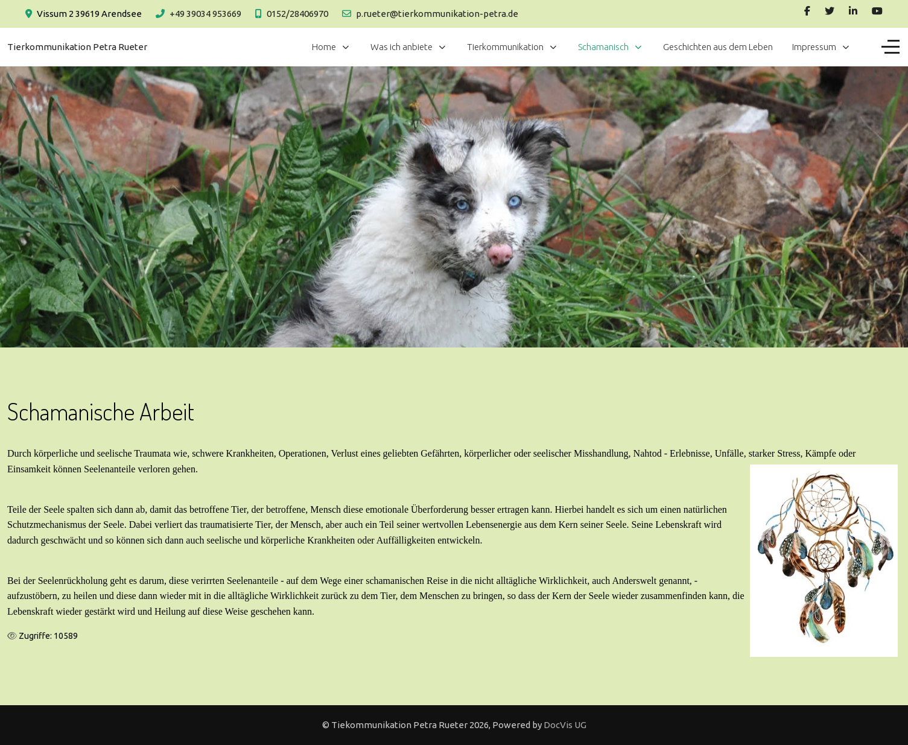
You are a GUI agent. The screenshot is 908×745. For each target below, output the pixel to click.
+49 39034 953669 (205, 13)
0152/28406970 (297, 13)
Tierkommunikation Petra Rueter (77, 47)
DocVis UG (565, 725)
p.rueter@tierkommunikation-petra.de (437, 13)
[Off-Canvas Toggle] (890, 47)
